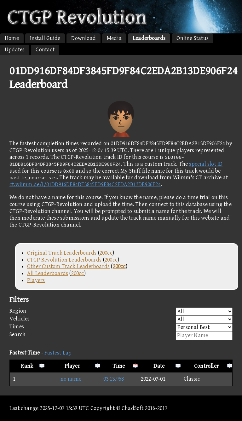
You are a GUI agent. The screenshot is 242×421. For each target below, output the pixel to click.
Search (121, 335)
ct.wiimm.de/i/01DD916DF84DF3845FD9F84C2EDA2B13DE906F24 (85, 184)
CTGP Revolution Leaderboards (64, 260)
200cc (106, 253)
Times (121, 327)
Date (158, 366)
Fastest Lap (58, 352)
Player (72, 366)
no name (64, 379)
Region (121, 311)
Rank (27, 366)
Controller (206, 366)
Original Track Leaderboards (61, 253)
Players (36, 280)
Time (119, 366)
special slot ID (205, 164)
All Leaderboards (47, 273)
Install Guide (45, 38)
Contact (45, 49)
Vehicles (121, 319)
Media (114, 38)
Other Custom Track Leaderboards (68, 266)
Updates (15, 49)
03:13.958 (113, 379)
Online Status (192, 38)
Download (83, 38)
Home (12, 38)
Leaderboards (149, 38)
